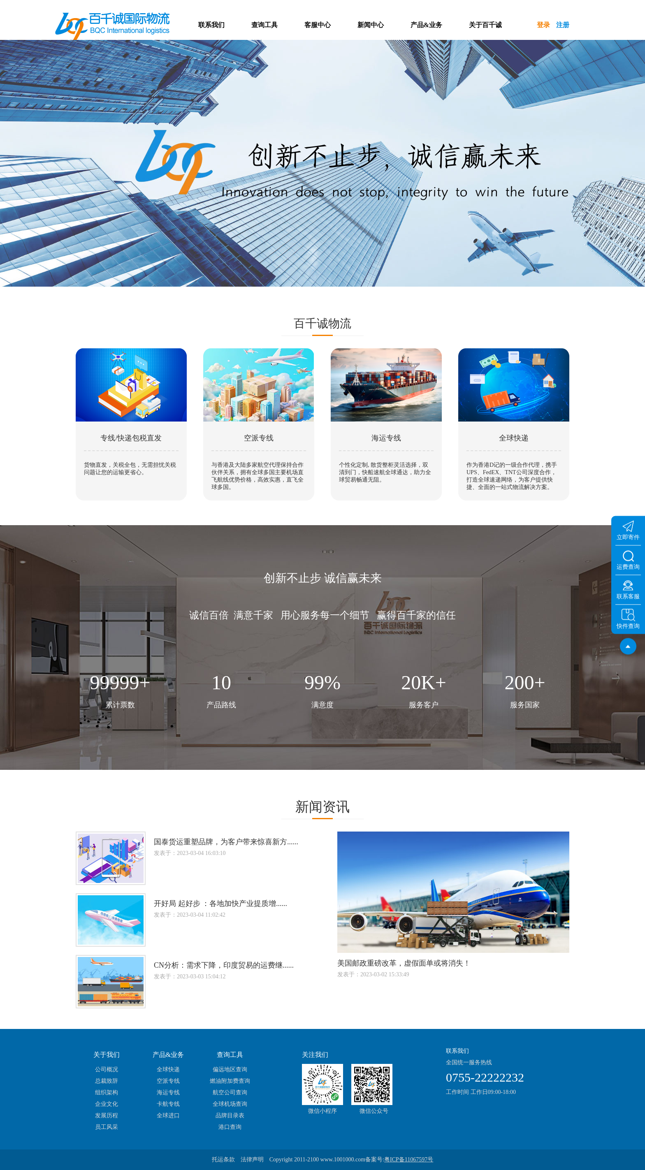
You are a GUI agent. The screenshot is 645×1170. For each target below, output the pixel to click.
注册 (562, 24)
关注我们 (315, 1054)
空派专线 (168, 1081)
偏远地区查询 (230, 1069)
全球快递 (168, 1069)
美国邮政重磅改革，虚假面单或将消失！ (404, 963)
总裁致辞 (106, 1081)
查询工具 (264, 24)
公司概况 (106, 1069)
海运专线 (168, 1092)
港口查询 (229, 1127)
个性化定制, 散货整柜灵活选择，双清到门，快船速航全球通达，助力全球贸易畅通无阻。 (385, 472)
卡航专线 (168, 1104)
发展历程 (106, 1115)
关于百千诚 (485, 24)
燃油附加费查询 (230, 1081)
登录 (543, 24)
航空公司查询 (230, 1092)
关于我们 (106, 1054)
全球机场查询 (230, 1104)
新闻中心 (370, 24)
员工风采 (106, 1127)
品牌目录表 (230, 1115)
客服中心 (317, 24)
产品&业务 (426, 24)
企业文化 (106, 1104)
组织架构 (106, 1092)
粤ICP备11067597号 (408, 1159)
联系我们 (211, 24)
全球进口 (168, 1115)
